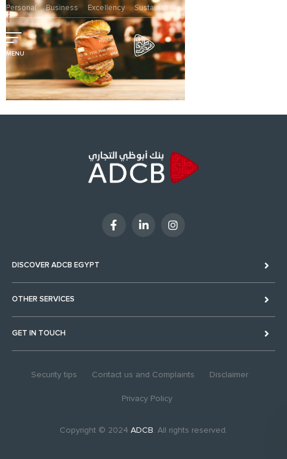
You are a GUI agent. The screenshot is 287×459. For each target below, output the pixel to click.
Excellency (106, 8)
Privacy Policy (147, 398)
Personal (21, 8)
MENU (15, 53)
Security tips (54, 374)
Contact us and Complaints (143, 374)
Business (62, 8)
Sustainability (157, 8)
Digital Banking (248, 43)
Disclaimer (228, 374)
